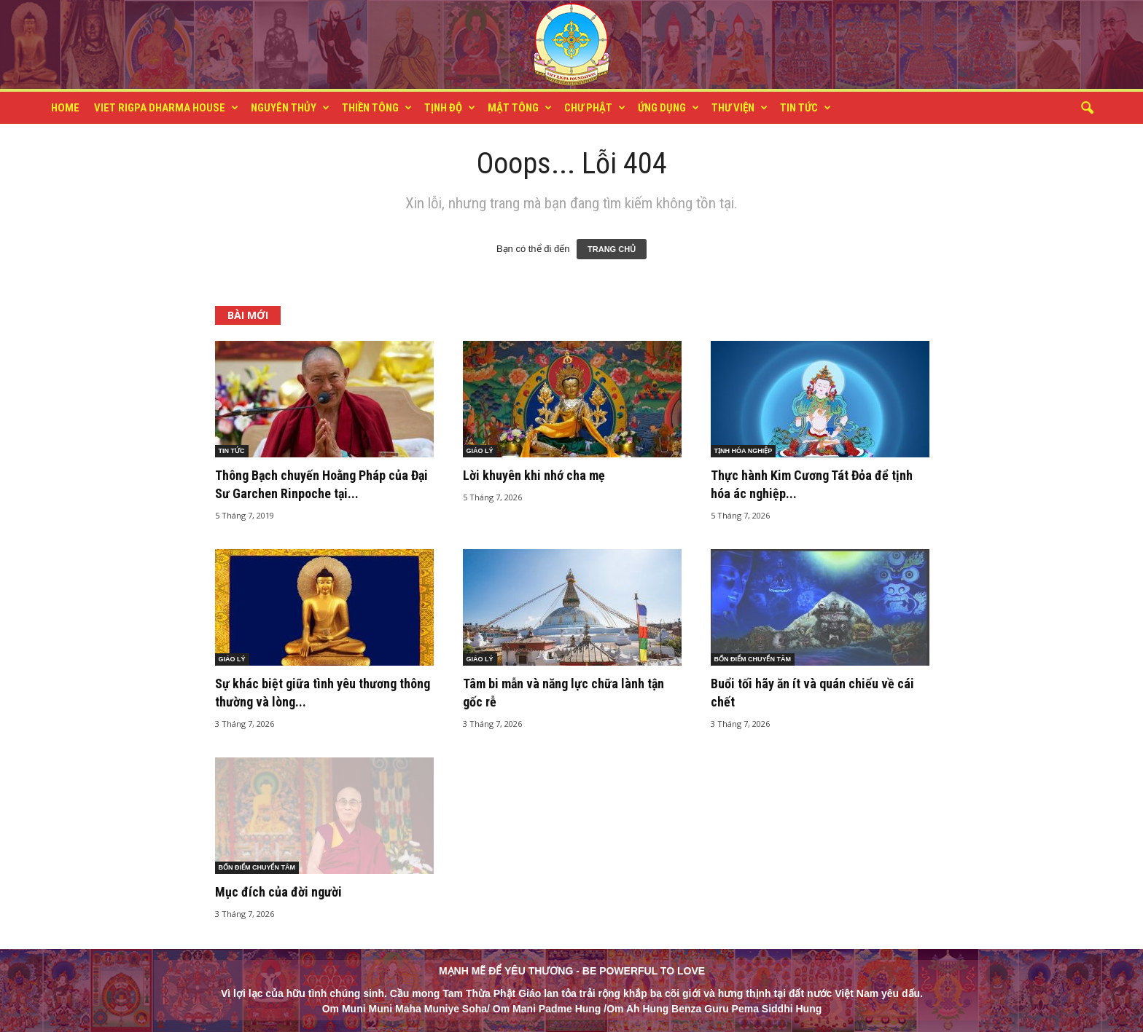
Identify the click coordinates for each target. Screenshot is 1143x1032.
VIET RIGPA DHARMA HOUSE (166, 108)
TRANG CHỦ (612, 249)
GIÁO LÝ (480, 450)
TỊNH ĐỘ (449, 108)
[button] (1087, 108)
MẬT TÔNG (520, 108)
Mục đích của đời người (278, 891)
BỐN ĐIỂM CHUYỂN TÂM (753, 659)
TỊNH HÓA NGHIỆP (743, 450)
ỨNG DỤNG (668, 108)
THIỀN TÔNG (377, 108)
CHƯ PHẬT (594, 108)
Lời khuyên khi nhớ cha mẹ (534, 475)
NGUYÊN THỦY (290, 108)
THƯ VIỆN (739, 108)
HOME (65, 107)
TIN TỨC (805, 108)
